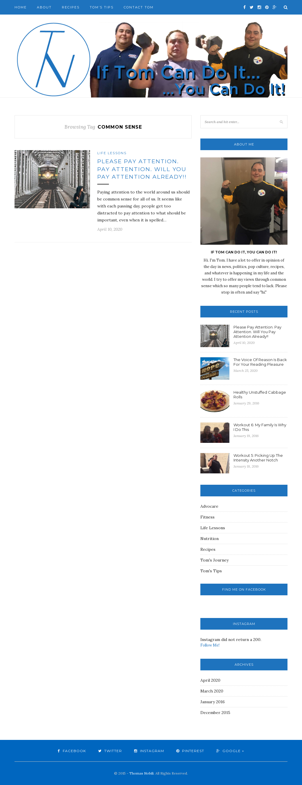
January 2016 (212, 701)
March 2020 (211, 691)
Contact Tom (139, 7)
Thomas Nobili (141, 773)
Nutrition (209, 538)
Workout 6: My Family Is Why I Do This (259, 427)
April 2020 (210, 680)
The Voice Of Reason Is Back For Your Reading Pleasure (260, 362)
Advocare (209, 506)
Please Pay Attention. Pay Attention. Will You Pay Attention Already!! (142, 169)
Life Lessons (112, 153)
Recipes (71, 7)
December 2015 (215, 712)
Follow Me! (210, 645)
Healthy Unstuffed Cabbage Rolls (259, 394)
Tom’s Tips (102, 7)
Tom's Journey (214, 560)
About (44, 7)
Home (21, 7)
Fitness (207, 517)
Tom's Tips (211, 570)
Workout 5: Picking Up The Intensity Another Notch (258, 457)
